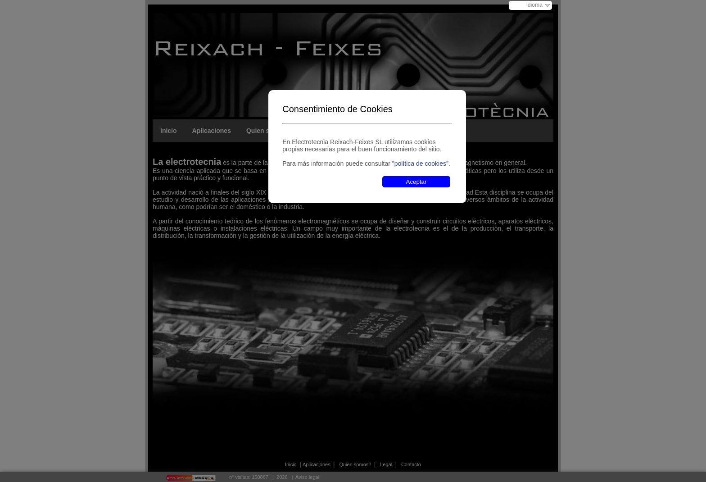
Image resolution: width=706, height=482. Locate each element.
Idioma (534, 5)
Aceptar (416, 181)
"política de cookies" (420, 163)
